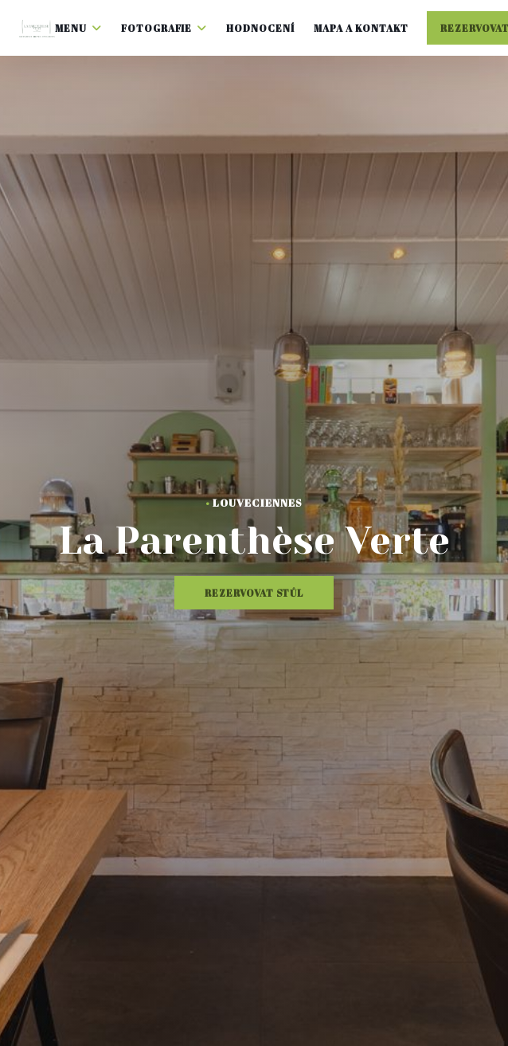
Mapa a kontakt (361, 28)
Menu (78, 28)
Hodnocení (260, 28)
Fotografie (164, 28)
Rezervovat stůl (254, 592)
